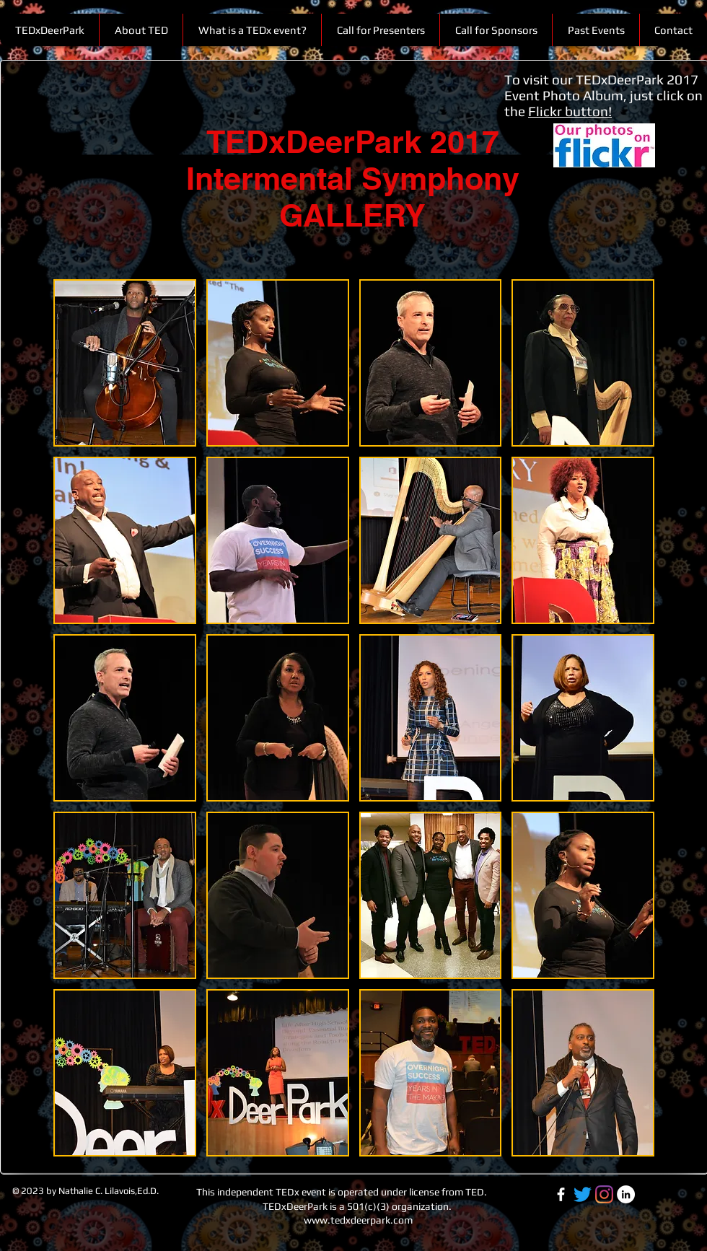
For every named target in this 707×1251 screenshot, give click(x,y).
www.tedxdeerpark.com (358, 1220)
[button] (595, 30)
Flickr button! (570, 111)
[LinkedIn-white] (626, 1194)
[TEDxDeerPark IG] (604, 1194)
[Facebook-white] (561, 1194)
